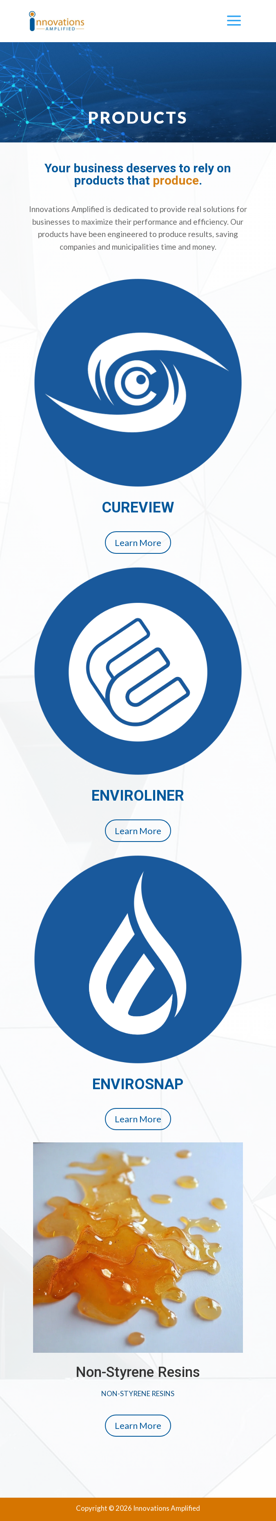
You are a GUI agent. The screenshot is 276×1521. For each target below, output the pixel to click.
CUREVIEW (138, 507)
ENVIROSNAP (137, 1084)
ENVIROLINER (137, 795)
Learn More (138, 542)
